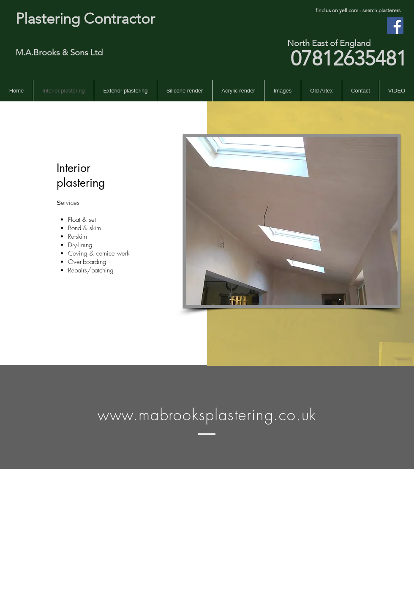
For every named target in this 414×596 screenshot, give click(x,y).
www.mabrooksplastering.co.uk (207, 415)
